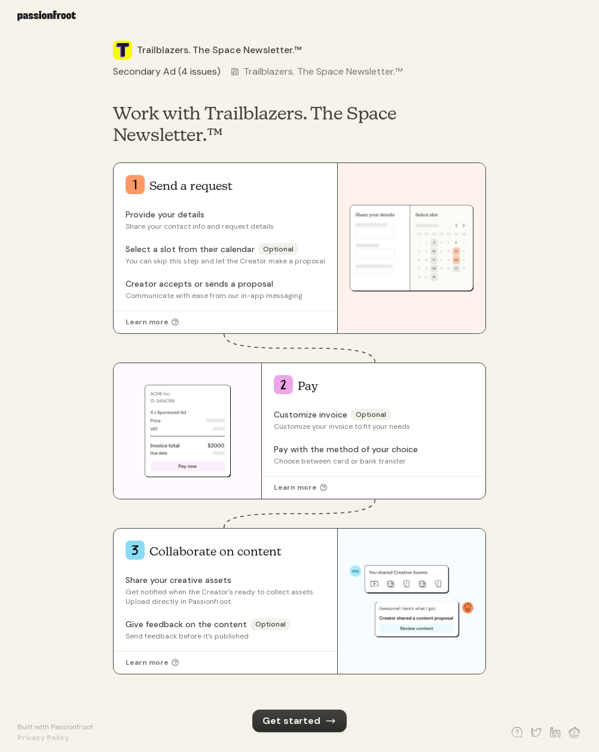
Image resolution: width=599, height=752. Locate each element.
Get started (299, 720)
